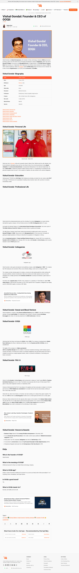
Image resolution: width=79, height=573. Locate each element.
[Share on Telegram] (27, 524)
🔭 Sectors (66, 9)
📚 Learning (36, 9)
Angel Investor (21, 517)
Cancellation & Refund (48, 567)
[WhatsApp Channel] (16, 565)
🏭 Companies (10, 9)
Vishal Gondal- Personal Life (9, 109)
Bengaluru (21, 66)
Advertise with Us (30, 565)
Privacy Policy (46, 559)
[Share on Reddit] (32, 524)
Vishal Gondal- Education (8, 111)
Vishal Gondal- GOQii (7, 118)
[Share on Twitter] (10, 524)
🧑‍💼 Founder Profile (39, 517)
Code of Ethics (64, 559)
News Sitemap (64, 563)
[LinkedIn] (8, 565)
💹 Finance (29, 9)
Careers (28, 563)
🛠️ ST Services (58, 9)
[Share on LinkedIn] (21, 524)
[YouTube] (12, 565)
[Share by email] (38, 524)
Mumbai (20, 82)
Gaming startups (29, 517)
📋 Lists (43, 9)
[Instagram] (10, 565)
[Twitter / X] (3, 565)
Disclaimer (46, 565)
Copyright (46, 563)
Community (28, 567)
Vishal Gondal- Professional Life (10, 113)
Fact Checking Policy (65, 561)
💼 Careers (49, 9)
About (27, 559)
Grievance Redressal (65, 565)
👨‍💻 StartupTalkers (20, 9)
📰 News (4, 21)
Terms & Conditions (48, 561)
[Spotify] (14, 565)
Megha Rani (9, 25)
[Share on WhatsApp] (5, 524)
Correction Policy (47, 569)
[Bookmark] (49, 524)
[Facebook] (5, 565)
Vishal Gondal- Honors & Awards (10, 121)
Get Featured (73, 9)
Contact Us (28, 561)
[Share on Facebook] (16, 524)
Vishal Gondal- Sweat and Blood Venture (12, 116)
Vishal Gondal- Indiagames (8, 114)
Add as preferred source (45, 26)
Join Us (35, 26)
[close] (78, 1)
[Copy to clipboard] (43, 524)
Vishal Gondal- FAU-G (7, 119)
